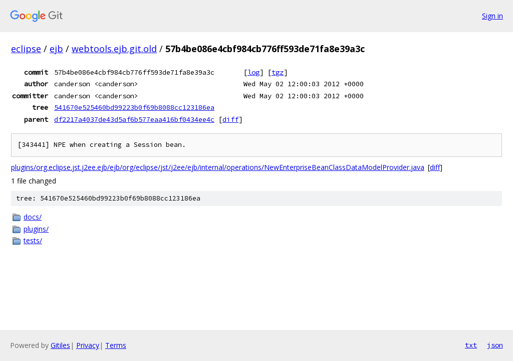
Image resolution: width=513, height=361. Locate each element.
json (495, 344)
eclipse (26, 49)
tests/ (33, 240)
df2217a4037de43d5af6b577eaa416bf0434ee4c (134, 119)
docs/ (33, 217)
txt (471, 344)
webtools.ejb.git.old (114, 49)
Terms (115, 345)
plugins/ (36, 229)
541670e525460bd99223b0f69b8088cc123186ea (134, 107)
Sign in (492, 16)
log (253, 72)
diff (230, 119)
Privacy (87, 345)
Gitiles (60, 345)
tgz (278, 72)
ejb (56, 49)
